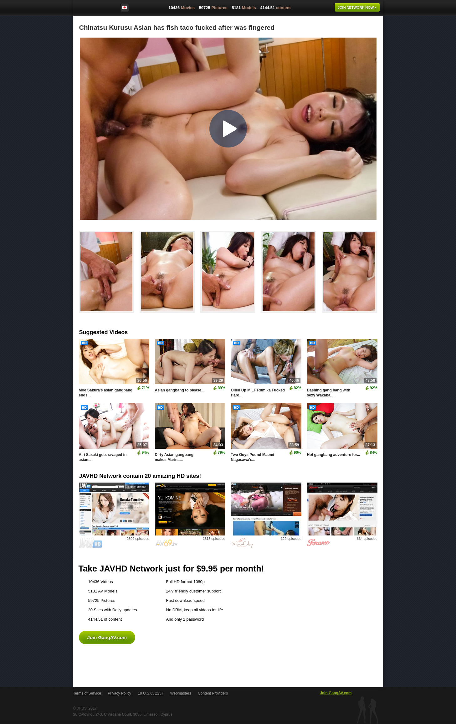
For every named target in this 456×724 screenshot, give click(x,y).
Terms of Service (87, 693)
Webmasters (180, 693)
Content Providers (213, 693)
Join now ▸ (357, 7)
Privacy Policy (119, 693)
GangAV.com (93, 9)
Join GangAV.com (107, 637)
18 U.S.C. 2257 (150, 693)
